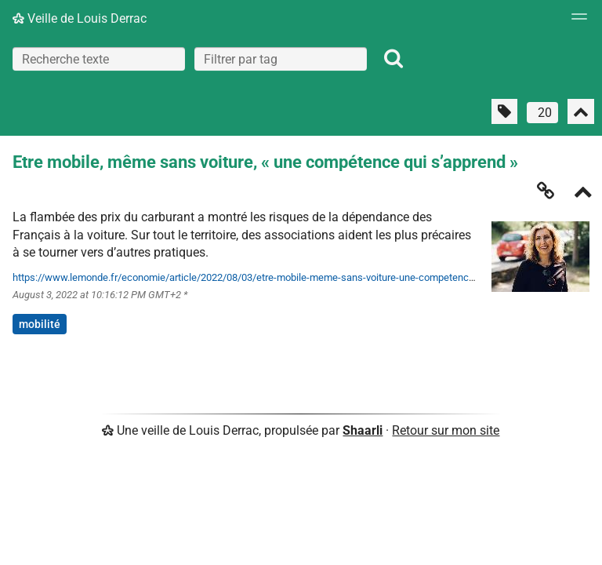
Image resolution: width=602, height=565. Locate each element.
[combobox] (280, 59)
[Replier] (583, 193)
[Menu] (575, 21)
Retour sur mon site (445, 430)
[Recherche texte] (99, 59)
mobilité (39, 324)
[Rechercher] (393, 59)
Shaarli (363, 430)
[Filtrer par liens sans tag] (504, 111)
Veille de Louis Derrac (80, 18)
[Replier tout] (581, 111)
